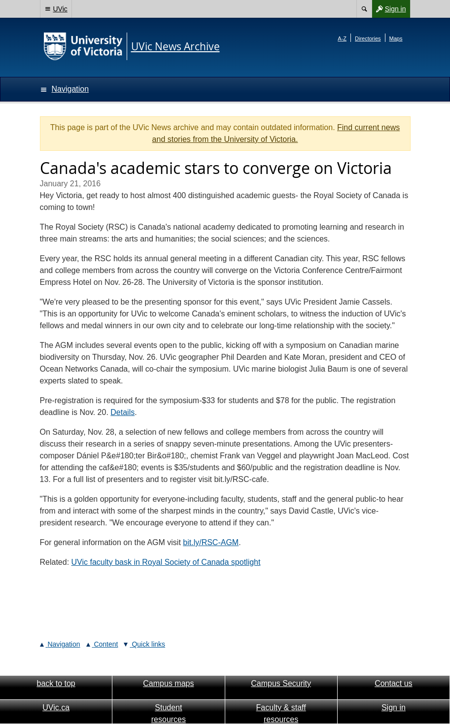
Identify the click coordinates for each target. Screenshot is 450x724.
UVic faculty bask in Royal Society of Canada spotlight (166, 562)
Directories (368, 38)
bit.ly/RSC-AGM (211, 542)
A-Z (342, 38)
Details (122, 412)
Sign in (389, 9)
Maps (396, 38)
